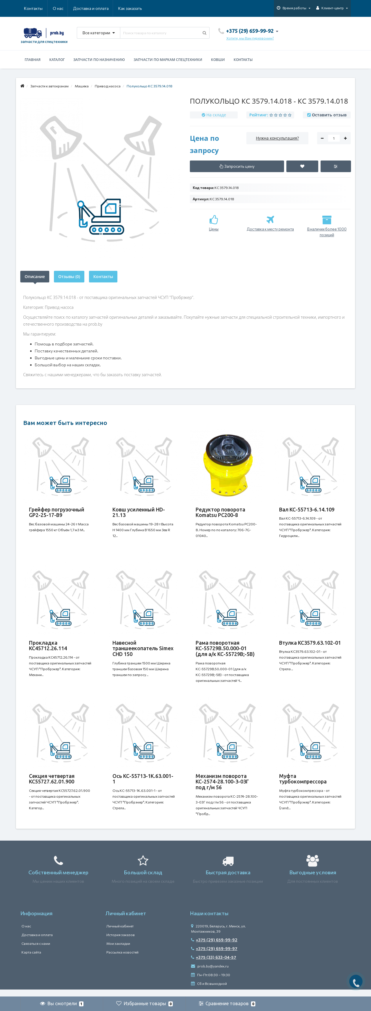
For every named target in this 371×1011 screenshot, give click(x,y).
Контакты (134, 8)
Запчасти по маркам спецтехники (168, 59)
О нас (29, 8)
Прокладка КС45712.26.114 (48, 648)
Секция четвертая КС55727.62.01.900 (51, 784)
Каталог (57, 59)
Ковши (218, 59)
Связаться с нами (35, 951)
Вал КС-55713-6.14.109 (306, 509)
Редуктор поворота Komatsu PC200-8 (220, 512)
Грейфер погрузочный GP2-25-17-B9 (56, 512)
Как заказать (102, 8)
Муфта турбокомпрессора (303, 784)
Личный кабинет (120, 933)
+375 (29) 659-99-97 (214, 955)
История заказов (120, 942)
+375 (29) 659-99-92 (214, 947)
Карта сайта (31, 959)
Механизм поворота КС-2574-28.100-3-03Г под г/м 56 (222, 786)
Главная (33, 59)
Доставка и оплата (63, 8)
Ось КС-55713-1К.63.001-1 (142, 784)
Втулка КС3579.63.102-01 (310, 645)
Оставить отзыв (329, 115)
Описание (35, 276)
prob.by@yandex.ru (210, 973)
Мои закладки (118, 951)
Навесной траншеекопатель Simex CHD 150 (143, 650)
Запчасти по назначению (99, 59)
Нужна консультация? (277, 138)
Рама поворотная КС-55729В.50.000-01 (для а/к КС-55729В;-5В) (225, 650)
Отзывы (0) (69, 276)
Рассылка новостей (122, 959)
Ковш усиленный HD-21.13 (138, 512)
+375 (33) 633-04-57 (213, 964)
